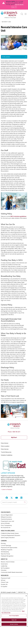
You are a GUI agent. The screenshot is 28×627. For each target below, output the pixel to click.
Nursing (3, 543)
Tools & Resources (6, 452)
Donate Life (4, 584)
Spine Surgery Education (8, 537)
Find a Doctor (4, 443)
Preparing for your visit (7, 521)
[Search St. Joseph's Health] (14, 502)
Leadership (4, 566)
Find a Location (5, 446)
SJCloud (3, 580)
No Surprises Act (5, 527)
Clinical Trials (4, 582)
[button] (26, 13)
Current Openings (6, 545)
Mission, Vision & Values (7, 562)
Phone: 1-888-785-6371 (14, 431)
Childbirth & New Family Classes (10, 533)
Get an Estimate (5, 523)
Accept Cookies (14, 624)
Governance (4, 564)
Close (14, 7)
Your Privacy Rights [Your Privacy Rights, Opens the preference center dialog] (14, 615)
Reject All (14, 620)
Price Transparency (6, 525)
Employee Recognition (7, 556)
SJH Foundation (5, 568)
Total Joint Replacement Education (10, 535)
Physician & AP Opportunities (9, 547)
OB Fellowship (5, 552)
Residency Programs (6, 549)
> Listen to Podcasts (6, 489)
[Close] (26, 595)
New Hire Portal (5, 554)
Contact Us (21, 592)
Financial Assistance (6, 519)
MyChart (14, 437)
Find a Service (4, 449)
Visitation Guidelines (6, 455)
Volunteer (3, 570)
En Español (4, 586)
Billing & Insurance (6, 517)
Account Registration (7, 515)
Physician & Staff (5, 578)
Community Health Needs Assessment (11, 572)
